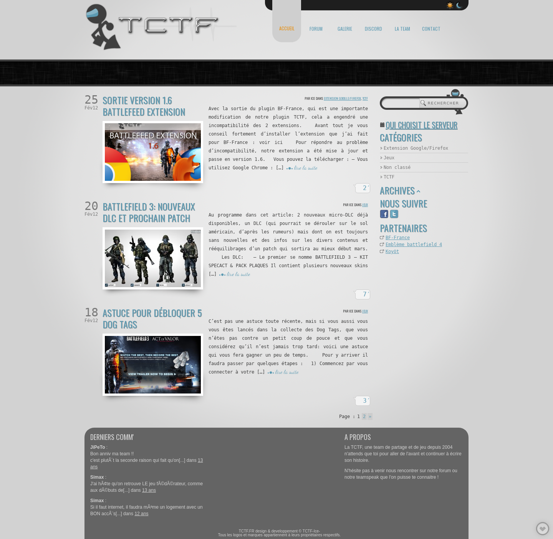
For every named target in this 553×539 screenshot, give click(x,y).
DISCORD (373, 28)
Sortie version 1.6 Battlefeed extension (144, 105)
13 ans (149, 490)
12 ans (141, 513)
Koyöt (392, 251)
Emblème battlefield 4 (414, 244)
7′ (367, 294)
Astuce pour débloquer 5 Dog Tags (152, 318)
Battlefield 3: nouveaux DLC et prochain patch (149, 212)
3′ (367, 400)
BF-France (398, 237)
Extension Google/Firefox (342, 98)
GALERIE (345, 28)
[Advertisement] (418, 298)
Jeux (365, 204)
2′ (367, 188)
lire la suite (305, 167)
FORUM (316, 28)
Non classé (397, 167)
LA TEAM (402, 28)
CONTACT (431, 28)
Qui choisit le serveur (421, 125)
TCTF (365, 98)
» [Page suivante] (370, 416)
